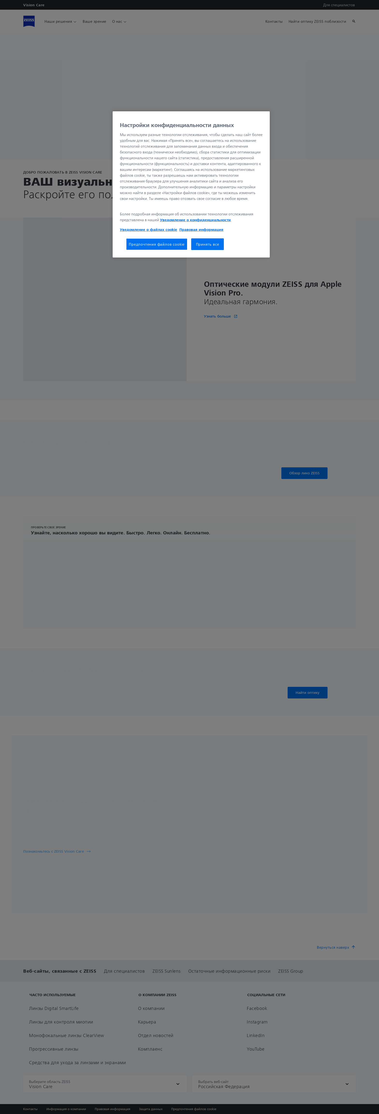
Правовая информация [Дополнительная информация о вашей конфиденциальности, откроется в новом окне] (201, 229)
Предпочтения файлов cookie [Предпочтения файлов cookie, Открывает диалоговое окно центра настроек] (157, 244)
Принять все (207, 244)
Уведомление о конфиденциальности (195, 219)
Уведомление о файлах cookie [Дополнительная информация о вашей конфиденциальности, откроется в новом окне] (148, 229)
